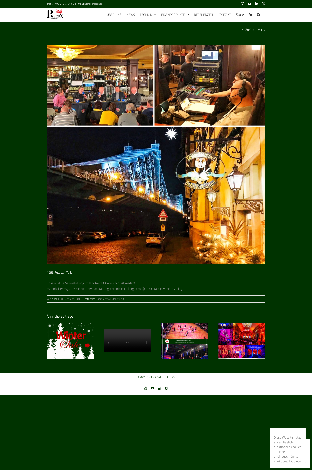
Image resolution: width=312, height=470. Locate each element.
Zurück (249, 29)
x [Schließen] (307, 433)
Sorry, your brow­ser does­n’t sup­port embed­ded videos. (127, 340)
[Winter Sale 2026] (70, 340)
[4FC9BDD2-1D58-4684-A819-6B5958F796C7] (156, 154)
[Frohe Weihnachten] (127, 341)
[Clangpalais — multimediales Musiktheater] (241, 340)
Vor (260, 29)
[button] (258, 15)
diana (54, 299)
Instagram (89, 299)
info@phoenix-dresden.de (89, 4)
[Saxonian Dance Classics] (184, 340)
